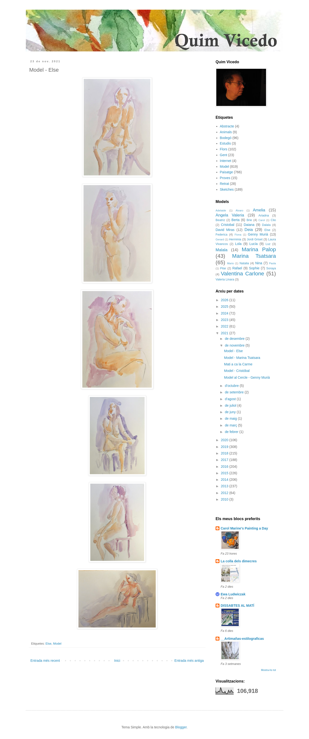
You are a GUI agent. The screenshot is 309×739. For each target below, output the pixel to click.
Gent (223, 155)
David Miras (225, 230)
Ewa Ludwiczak (233, 594)
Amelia (259, 210)
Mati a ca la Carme (238, 364)
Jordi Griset (255, 239)
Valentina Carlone (242, 274)
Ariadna (264, 215)
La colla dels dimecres (239, 561)
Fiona (238, 234)
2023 (225, 320)
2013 (225, 486)
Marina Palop (259, 249)
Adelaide (221, 210)
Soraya (271, 268)
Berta (235, 220)
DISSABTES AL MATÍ (237, 605)
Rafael (237, 268)
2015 (225, 473)
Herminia (235, 239)
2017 (225, 460)
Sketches (227, 189)
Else (49, 643)
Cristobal (227, 225)
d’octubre (232, 386)
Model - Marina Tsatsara (242, 358)
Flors (223, 149)
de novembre (235, 345)
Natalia (244, 263)
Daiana (249, 225)
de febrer (232, 432)
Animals (226, 132)
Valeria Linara (225, 279)
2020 (225, 440)
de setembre (235, 392)
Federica (221, 234)
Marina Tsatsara (254, 256)
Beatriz (220, 220)
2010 (225, 499)
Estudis (225, 143)
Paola (272, 263)
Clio (273, 220)
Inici (117, 660)
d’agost (231, 399)
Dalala (266, 225)
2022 (225, 326)
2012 (225, 493)
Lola (238, 244)
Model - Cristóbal (237, 371)
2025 (225, 306)
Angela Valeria (230, 215)
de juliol (231, 405)
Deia (249, 229)
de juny (231, 412)
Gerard (220, 239)
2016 (225, 466)
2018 (225, 453)
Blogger (181, 727)
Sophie (254, 268)
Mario (230, 263)
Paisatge (226, 172)
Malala (221, 250)
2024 (225, 313)
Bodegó (226, 138)
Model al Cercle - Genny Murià (247, 377)
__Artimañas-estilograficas (242, 639)
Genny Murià (258, 234)
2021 (225, 333)
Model (57, 643)
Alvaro (239, 210)
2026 (225, 300)
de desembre (235, 339)
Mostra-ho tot (268, 670)
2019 (225, 447)
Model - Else (233, 351)
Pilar (223, 268)
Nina (258, 263)
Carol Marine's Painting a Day (244, 528)
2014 (225, 479)
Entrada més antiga (189, 660)
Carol (261, 220)
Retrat (224, 184)
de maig (231, 418)
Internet (225, 161)
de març (231, 425)
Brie (249, 220)
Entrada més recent (45, 660)
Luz (268, 244)
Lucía (253, 244)
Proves (225, 178)
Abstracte (227, 126)
